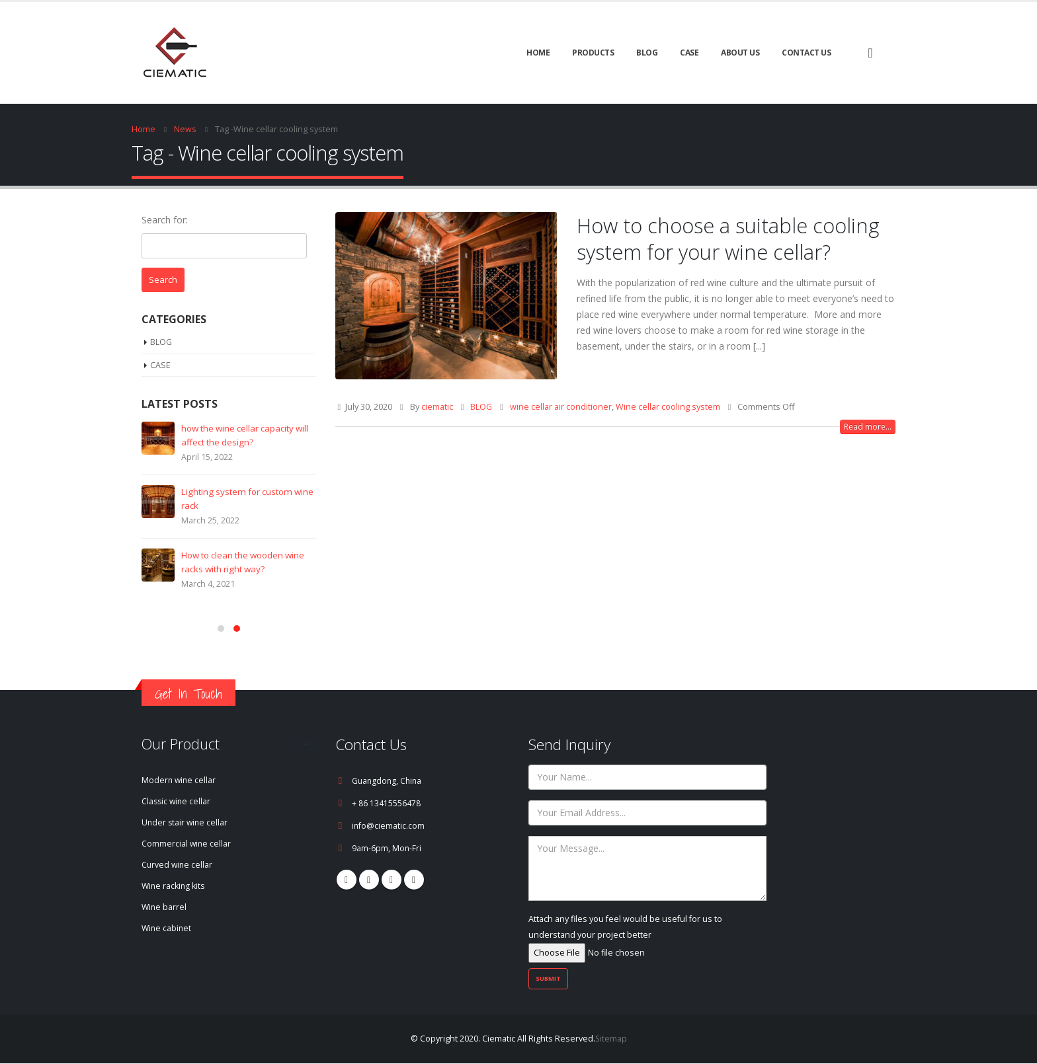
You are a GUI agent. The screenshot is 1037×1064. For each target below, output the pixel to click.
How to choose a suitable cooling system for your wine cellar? (728, 238)
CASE (689, 52)
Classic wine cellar (177, 802)
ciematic (437, 406)
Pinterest (369, 880)
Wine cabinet (167, 928)
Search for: (165, 219)
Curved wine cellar (178, 865)
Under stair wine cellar (186, 823)
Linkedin (414, 880)
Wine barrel (165, 907)
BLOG (646, 52)
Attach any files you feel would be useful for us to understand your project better (625, 935)
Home (538, 52)
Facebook (346, 880)
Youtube (391, 880)
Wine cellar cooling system (668, 406)
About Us (740, 52)
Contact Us (806, 52)
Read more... (868, 426)
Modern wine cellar (180, 780)
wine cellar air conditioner (561, 406)
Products (593, 52)
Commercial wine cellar (187, 844)
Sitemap (611, 1039)
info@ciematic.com (388, 825)
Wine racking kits (174, 886)
